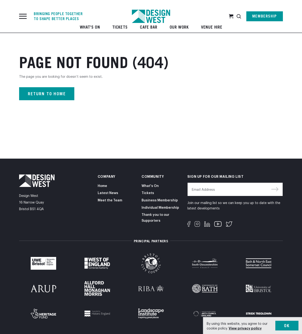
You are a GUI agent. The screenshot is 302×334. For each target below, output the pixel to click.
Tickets (120, 27)
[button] (239, 10)
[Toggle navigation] (23, 10)
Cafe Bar (148, 27)
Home (102, 185)
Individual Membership (160, 207)
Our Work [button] (179, 27)
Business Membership (160, 200)
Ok (287, 325)
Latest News (108, 192)
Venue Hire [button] (211, 27)
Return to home (47, 93)
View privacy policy (245, 328)
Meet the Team (110, 200)
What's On (90, 27)
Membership (264, 10)
